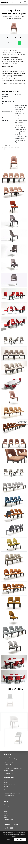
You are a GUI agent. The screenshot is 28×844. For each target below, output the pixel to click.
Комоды (6, 815)
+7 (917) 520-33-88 (15, 63)
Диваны (6, 804)
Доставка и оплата (9, 795)
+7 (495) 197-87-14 (8, 762)
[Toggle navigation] (25, 2)
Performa (6, 16)
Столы (5, 813)
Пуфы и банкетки (8, 819)
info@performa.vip (8, 773)
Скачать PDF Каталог (9, 784)
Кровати (6, 809)
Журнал (6, 790)
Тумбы (5, 817)
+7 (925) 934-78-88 (9, 770)
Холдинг (6, 786)
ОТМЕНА (8, 839)
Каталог (14, 16)
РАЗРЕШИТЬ (20, 839)
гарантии (22, 83)
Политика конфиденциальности (12, 793)
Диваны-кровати (8, 808)
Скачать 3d (6, 145)
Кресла (5, 811)
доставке (15, 83)
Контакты (6, 791)
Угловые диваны (8, 806)
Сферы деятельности (9, 788)
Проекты (6, 780)
